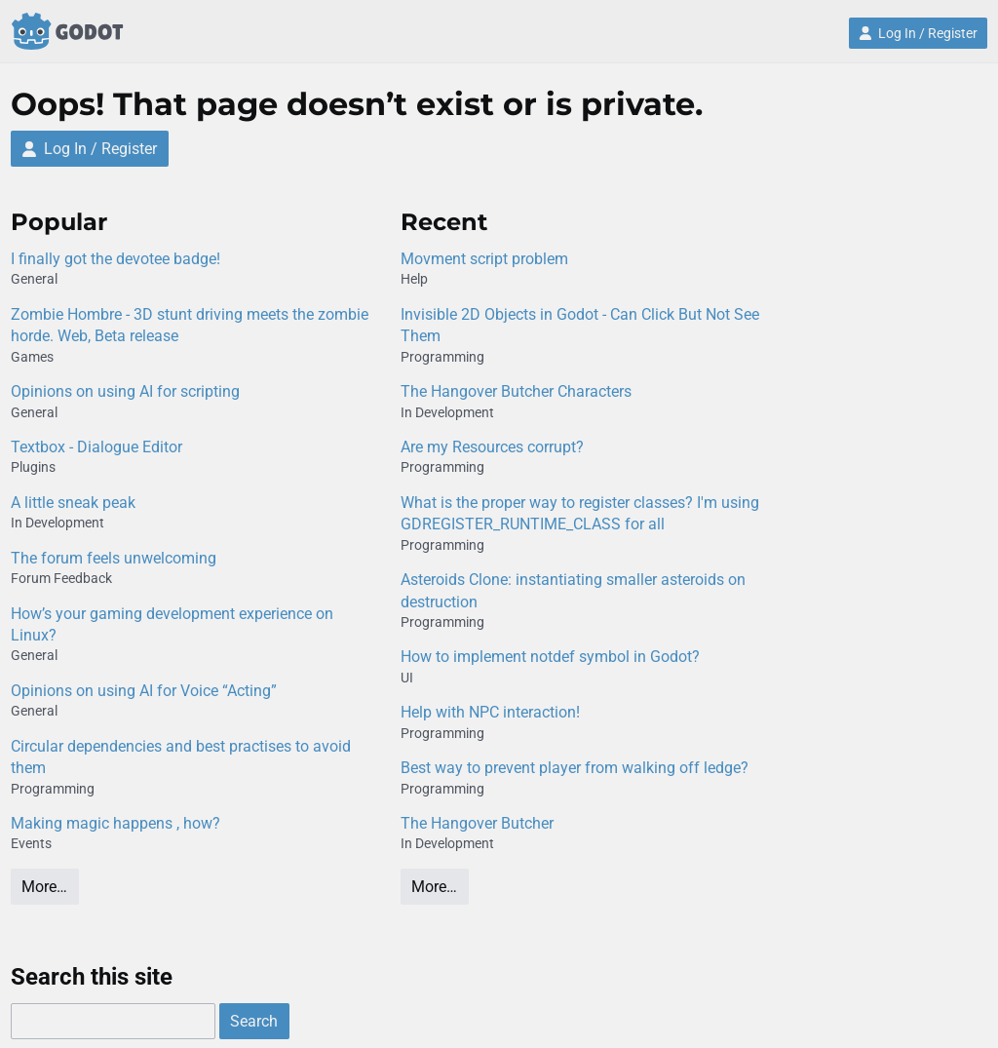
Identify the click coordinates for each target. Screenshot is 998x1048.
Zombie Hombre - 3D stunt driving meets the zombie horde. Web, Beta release (189, 325)
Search (254, 1021)
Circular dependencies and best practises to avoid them (181, 757)
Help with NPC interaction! (490, 712)
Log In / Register (918, 33)
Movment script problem (484, 259)
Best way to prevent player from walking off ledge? (574, 767)
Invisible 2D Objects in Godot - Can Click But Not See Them (580, 325)
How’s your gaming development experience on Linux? (172, 624)
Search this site (92, 976)
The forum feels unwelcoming (113, 558)
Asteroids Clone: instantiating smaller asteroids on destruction (573, 590)
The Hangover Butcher (477, 823)
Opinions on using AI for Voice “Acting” (144, 690)
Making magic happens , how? (115, 823)
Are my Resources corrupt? (492, 447)
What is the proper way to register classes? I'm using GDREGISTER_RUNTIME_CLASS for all (580, 513)
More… (44, 886)
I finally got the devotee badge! (115, 259)
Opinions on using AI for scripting (125, 391)
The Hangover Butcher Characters (516, 391)
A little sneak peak (73, 502)
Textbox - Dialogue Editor (96, 447)
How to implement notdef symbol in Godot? (550, 656)
